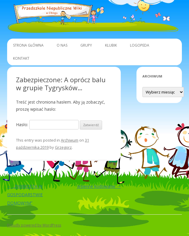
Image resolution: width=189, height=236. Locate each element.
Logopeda (139, 45)
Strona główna (28, 45)
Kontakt (21, 58)
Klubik (111, 45)
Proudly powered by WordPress (34, 225)
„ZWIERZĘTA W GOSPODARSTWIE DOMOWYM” (25, 194)
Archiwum (69, 140)
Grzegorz (63, 147)
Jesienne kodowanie (99, 186)
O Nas (62, 45)
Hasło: (47, 124)
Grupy (86, 45)
